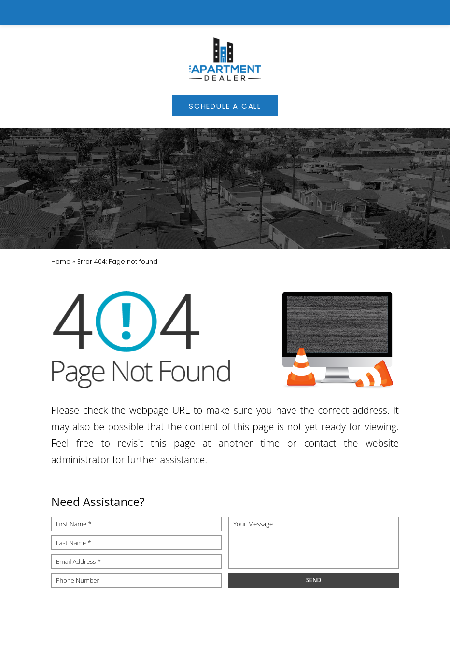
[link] (225, 12)
